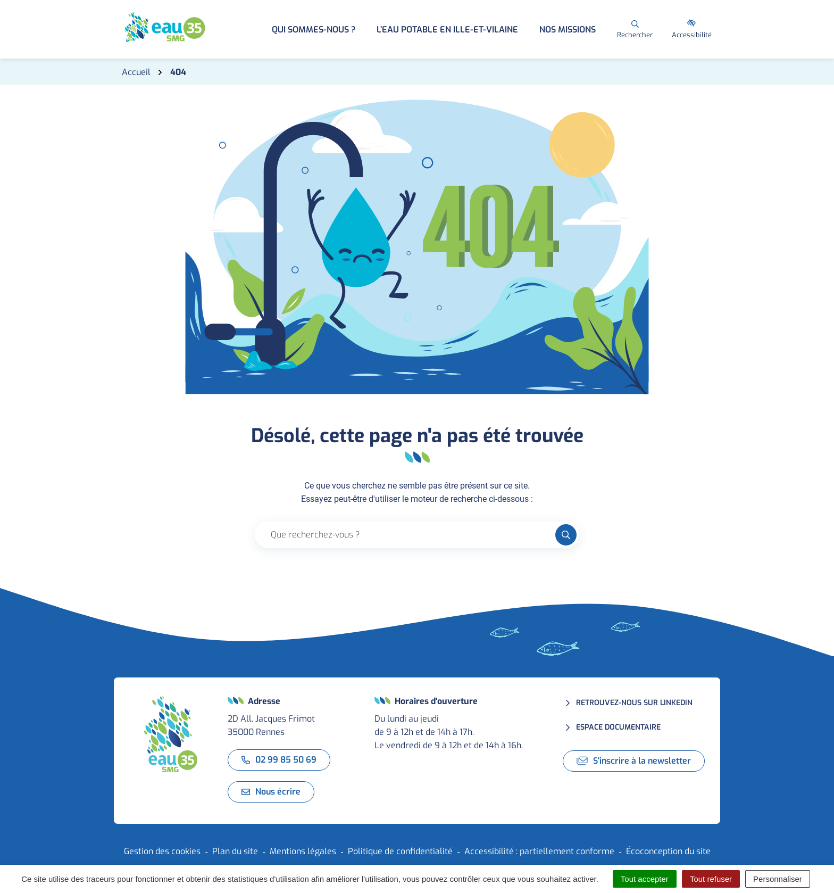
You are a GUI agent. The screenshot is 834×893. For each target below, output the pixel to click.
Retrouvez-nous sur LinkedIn (634, 703)
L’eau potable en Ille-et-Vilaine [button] (447, 29)
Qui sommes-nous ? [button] (313, 29)
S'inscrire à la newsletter (634, 760)
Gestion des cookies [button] (162, 851)
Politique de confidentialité (400, 851)
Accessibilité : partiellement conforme (539, 851)
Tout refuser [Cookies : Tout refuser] (711, 878)
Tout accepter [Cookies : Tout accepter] (645, 878)
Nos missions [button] (567, 29)
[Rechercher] (634, 29)
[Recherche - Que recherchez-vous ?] (405, 535)
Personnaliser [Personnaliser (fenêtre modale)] (777, 878)
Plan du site (235, 851)
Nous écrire (271, 791)
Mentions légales (303, 851)
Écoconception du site (668, 851)
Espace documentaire (618, 727)
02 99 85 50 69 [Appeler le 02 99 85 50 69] (278, 759)
